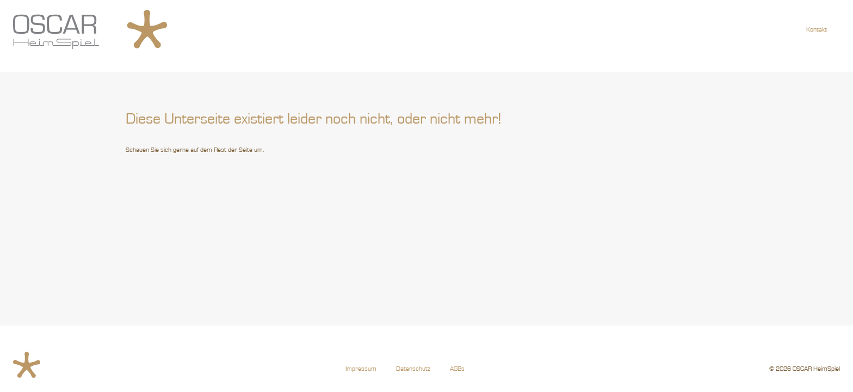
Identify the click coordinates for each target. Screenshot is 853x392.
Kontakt (816, 29)
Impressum (360, 368)
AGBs (457, 368)
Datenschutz (413, 368)
